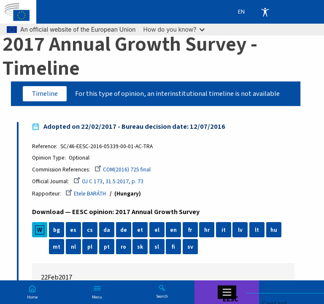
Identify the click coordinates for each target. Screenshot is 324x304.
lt (257, 230)
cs (90, 230)
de (123, 230)
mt (57, 247)
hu (273, 230)
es (73, 230)
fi (174, 247)
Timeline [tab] (45, 94)
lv (240, 230)
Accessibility (265, 12)
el (156, 230)
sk (140, 247)
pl (90, 247)
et (140, 230)
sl (157, 247)
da (106, 230)
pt (107, 247)
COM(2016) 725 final (123, 170)
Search (162, 296)
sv (190, 247)
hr (207, 230)
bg (57, 230)
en (173, 230)
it (223, 230)
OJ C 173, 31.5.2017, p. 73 (109, 182)
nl (73, 247)
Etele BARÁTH (86, 194)
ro (124, 247)
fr (190, 230)
